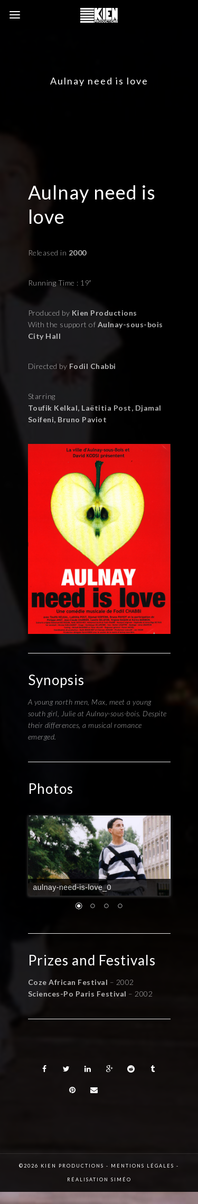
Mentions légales (142, 1166)
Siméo (121, 1179)
